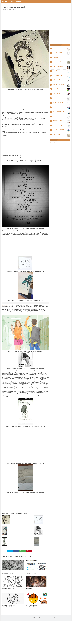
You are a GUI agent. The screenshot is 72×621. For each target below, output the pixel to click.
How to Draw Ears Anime (58, 61)
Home (12, 1)
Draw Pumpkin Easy (57, 88)
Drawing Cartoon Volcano (58, 70)
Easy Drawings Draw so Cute (58, 107)
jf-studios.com (4, 305)
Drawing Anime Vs (56, 134)
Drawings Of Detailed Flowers (8, 588)
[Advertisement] (25, 20)
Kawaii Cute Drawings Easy (31, 605)
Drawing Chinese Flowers (58, 98)
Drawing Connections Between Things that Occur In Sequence (38, 571)
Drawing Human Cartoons (58, 48)
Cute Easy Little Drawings (58, 102)
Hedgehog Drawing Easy (58, 120)
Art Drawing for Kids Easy (58, 66)
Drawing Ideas (18, 1)
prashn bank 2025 (45, 618)
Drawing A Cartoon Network (58, 84)
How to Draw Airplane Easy (58, 111)
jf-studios (6, 1)
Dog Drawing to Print (57, 79)
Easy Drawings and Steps (58, 75)
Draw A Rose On (56, 57)
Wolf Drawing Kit (29, 588)
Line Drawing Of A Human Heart (59, 116)
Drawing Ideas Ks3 (56, 93)
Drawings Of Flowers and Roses (8, 605)
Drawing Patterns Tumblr (7, 571)
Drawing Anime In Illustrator (58, 129)
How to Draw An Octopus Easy (59, 125)
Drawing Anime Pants (57, 52)
